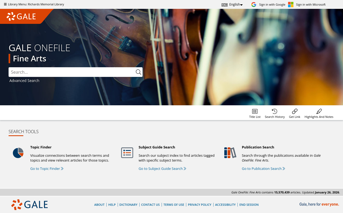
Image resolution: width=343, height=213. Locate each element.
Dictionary (128, 205)
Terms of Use (173, 205)
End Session (249, 205)
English (234, 4)
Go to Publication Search (263, 168)
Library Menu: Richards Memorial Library (33, 4)
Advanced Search (24, 80)
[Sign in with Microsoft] (307, 4)
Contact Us (150, 205)
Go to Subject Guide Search (162, 168)
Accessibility (225, 205)
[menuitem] (255, 112)
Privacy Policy (199, 205)
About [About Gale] (99, 205)
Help (112, 205)
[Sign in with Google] (268, 4)
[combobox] (76, 72)
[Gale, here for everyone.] (320, 204)
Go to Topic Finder (47, 168)
